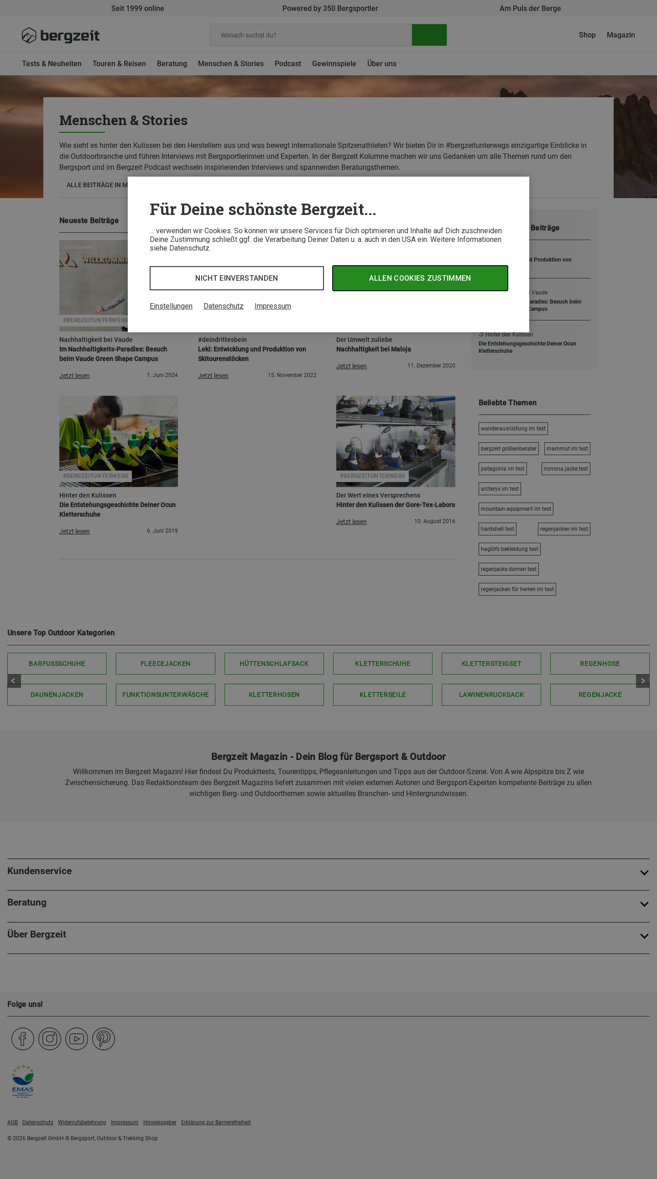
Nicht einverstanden (236, 278)
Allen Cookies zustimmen (420, 278)
